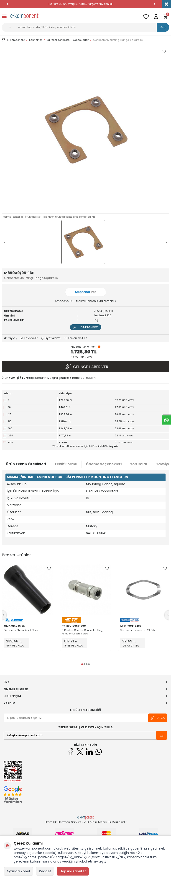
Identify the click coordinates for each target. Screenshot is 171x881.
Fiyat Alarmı (51, 338)
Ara (163, 27)
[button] (7, 4)
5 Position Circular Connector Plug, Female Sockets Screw (82, 632)
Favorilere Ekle (76, 338)
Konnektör (35, 40)
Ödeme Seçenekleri (104, 464)
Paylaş (10, 338)
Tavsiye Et (29, 338)
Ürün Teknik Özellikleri (26, 464)
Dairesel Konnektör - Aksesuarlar (67, 40)
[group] (85, 129)
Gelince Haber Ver (85, 367)
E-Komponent (13, 40)
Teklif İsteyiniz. (108, 446)
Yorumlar (139, 464)
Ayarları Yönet (18, 871)
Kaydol (157, 718)
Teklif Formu (65, 464)
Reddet (45, 871)
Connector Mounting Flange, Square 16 (118, 40)
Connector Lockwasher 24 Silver (138, 630)
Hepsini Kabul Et (73, 871)
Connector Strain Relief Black (21, 630)
